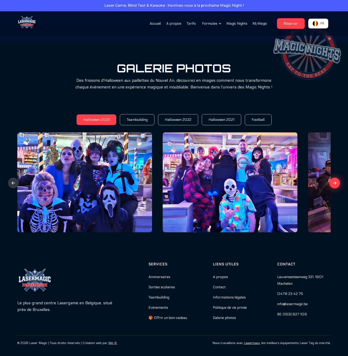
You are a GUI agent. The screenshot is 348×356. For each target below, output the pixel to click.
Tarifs (191, 23)
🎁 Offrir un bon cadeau (167, 318)
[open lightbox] (84, 182)
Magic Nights (236, 23)
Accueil (155, 23)
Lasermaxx (252, 343)
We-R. (112, 343)
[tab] (96, 119)
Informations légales (229, 297)
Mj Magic (260, 23)
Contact (219, 287)
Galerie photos (224, 318)
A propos (173, 23)
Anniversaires (159, 277)
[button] (211, 23)
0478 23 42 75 (290, 294)
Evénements (158, 307)
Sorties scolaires (161, 287)
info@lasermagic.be (292, 304)
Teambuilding (158, 297)
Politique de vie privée (230, 307)
